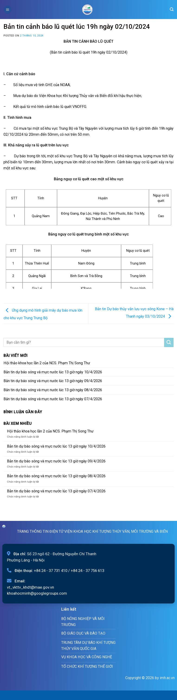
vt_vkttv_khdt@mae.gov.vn (30, 587)
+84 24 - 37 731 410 (50, 570)
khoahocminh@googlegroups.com (37, 593)
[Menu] (7, 9)
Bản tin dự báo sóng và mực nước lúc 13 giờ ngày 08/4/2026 (52, 390)
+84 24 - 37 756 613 (87, 570)
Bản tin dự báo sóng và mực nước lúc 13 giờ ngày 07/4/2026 (52, 399)
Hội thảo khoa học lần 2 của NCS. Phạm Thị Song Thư (46, 363)
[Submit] (169, 342)
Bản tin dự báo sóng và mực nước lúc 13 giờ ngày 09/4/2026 (52, 381)
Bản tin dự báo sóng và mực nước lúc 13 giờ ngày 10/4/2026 (52, 372)
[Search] (172, 9)
